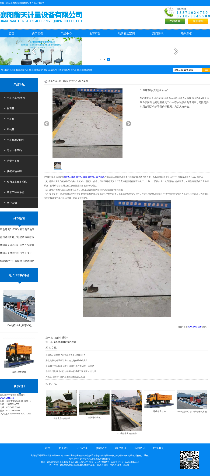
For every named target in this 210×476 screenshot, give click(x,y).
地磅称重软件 (61, 337)
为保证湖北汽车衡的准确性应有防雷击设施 (65, 377)
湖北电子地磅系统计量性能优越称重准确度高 (67, 360)
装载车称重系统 (15, 192)
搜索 (206, 70)
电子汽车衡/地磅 (16, 97)
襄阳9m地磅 (81, 177)
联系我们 (186, 33)
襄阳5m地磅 (69, 177)
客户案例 (12, 202)
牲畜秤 (10, 108)
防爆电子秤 (13, 160)
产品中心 (66, 33)
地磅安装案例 (126, 33)
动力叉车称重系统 (17, 181)
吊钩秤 (10, 129)
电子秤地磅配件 (15, 139)
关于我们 (37, 33)
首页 (11, 33)
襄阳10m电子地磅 (96, 177)
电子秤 (10, 118)
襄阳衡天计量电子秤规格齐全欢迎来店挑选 (65, 355)
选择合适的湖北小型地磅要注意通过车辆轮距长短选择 (71, 371)
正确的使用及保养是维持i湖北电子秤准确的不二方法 (70, 366)
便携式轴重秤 (14, 171)
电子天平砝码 (14, 150)
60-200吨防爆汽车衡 (65, 342)
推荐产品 (94, 33)
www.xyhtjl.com (7, 398)
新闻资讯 (157, 33)
